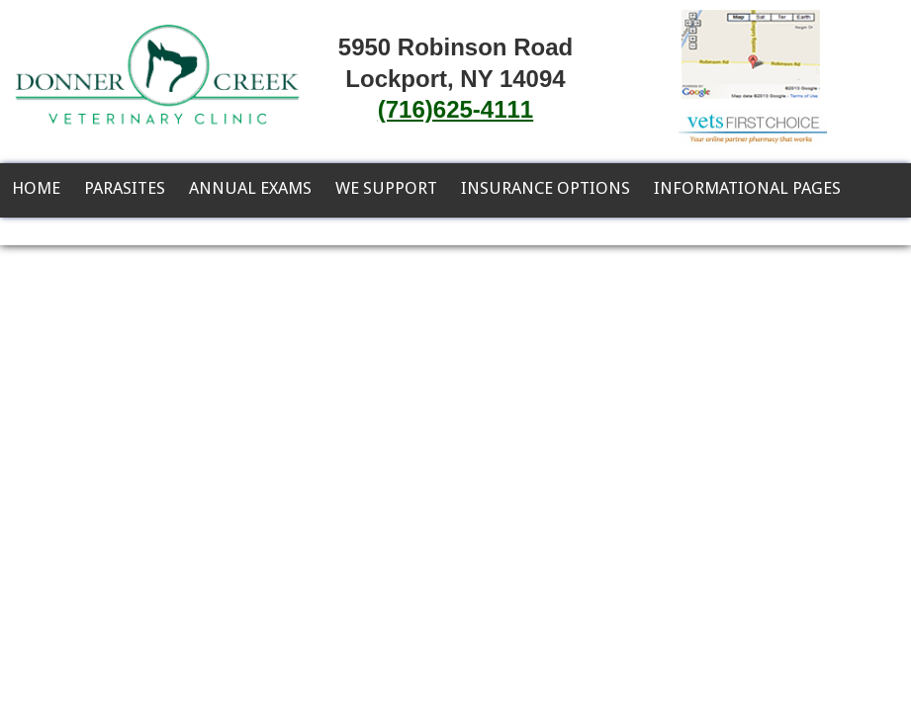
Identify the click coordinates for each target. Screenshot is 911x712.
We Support (386, 188)
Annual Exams (250, 188)
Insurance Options (545, 188)
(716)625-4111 (455, 109)
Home (36, 188)
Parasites (124, 188)
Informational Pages (747, 188)
